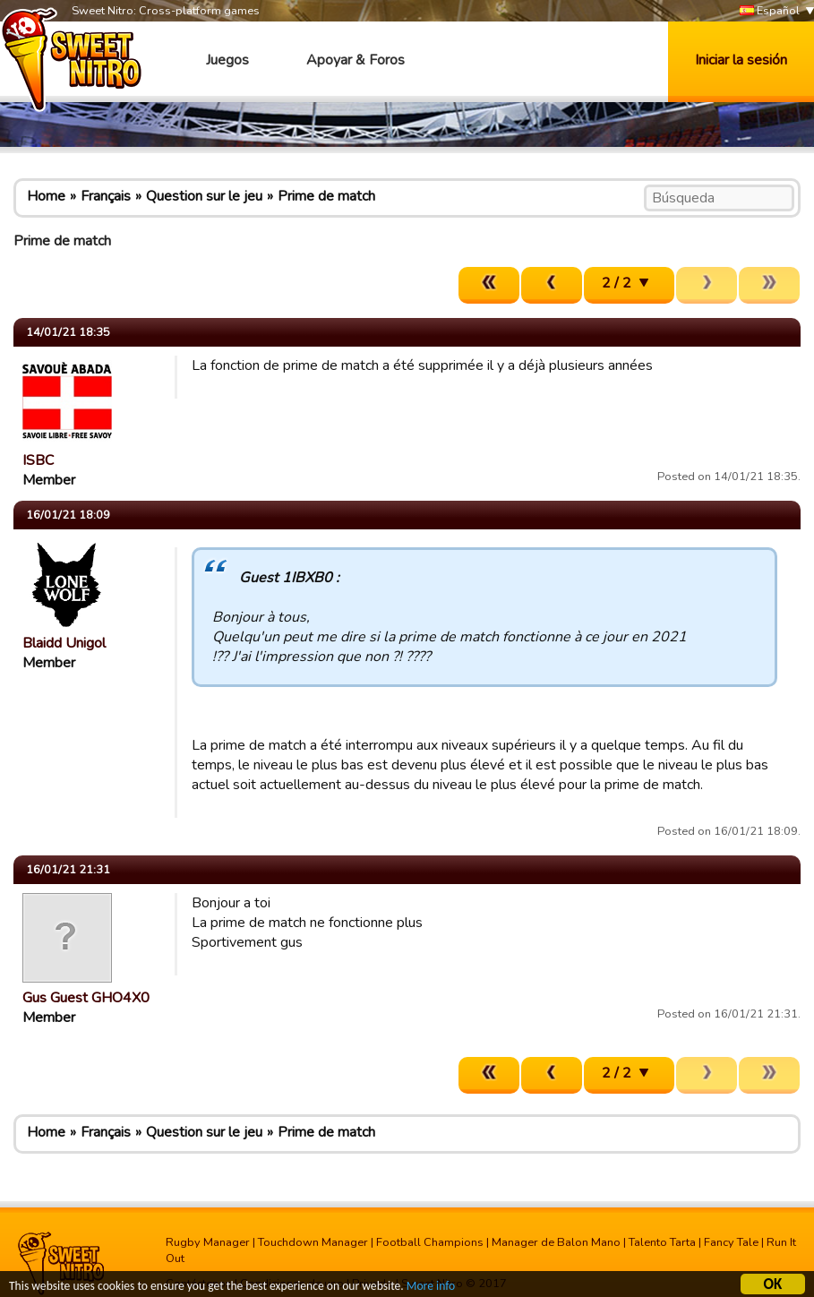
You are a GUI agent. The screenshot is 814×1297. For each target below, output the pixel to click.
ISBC (38, 460)
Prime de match (326, 196)
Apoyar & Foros (355, 60)
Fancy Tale (731, 1242)
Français (106, 196)
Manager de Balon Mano (556, 1242)
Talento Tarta (662, 1242)
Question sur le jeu (204, 196)
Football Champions (430, 1242)
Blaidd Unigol (64, 643)
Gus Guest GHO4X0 (86, 998)
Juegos (227, 60)
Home (46, 196)
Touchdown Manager (313, 1242)
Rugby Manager (208, 1242)
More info (431, 1287)
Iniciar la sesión (741, 60)
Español (770, 11)
